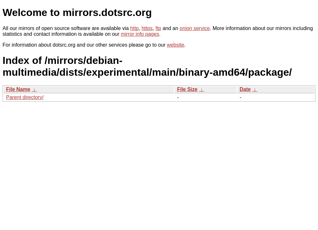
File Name (18, 89)
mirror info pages (140, 34)
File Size (187, 89)
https (147, 28)
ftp (158, 28)
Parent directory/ (24, 97)
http (134, 28)
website (175, 45)
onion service (195, 28)
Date (245, 89)
